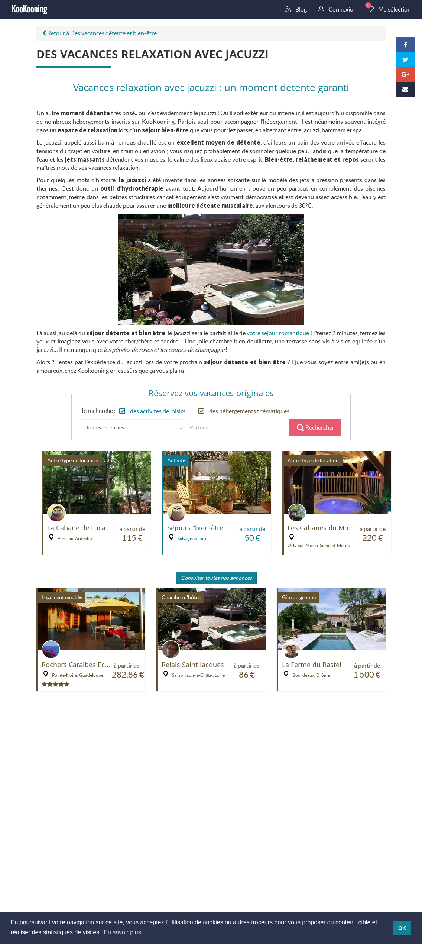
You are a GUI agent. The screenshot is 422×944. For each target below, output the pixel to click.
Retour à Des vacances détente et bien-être (99, 32)
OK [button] (402, 928)
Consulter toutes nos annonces (216, 578)
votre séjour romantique (278, 332)
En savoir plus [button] (122, 932)
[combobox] (133, 427)
